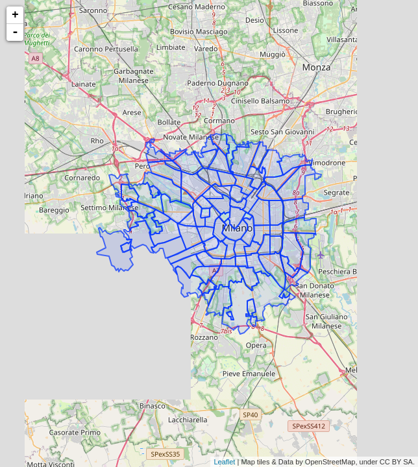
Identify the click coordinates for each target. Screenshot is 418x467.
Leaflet (224, 462)
